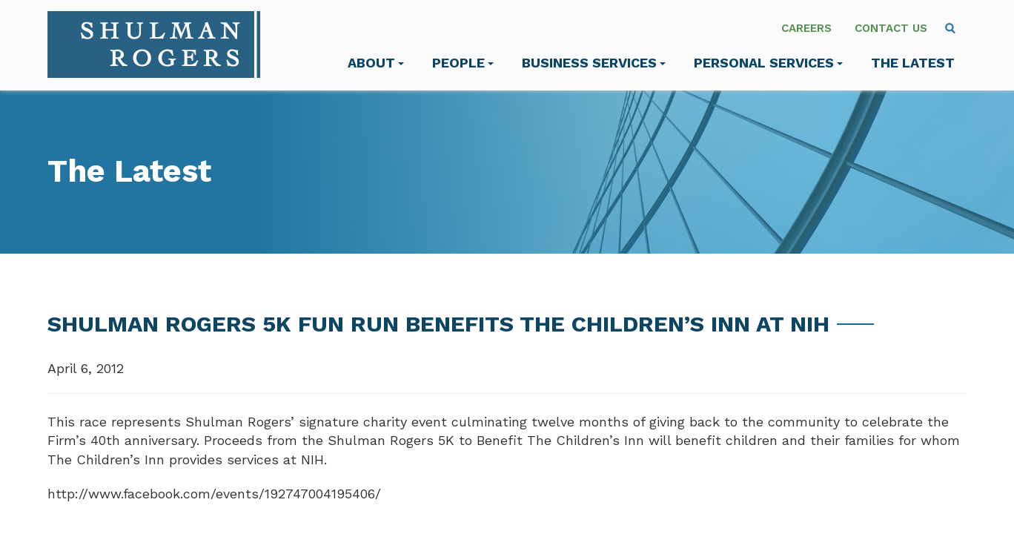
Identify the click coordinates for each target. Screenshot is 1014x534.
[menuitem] (950, 28)
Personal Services (768, 62)
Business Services (594, 62)
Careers (806, 28)
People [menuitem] (463, 62)
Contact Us (891, 28)
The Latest (913, 62)
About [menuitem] (376, 62)
